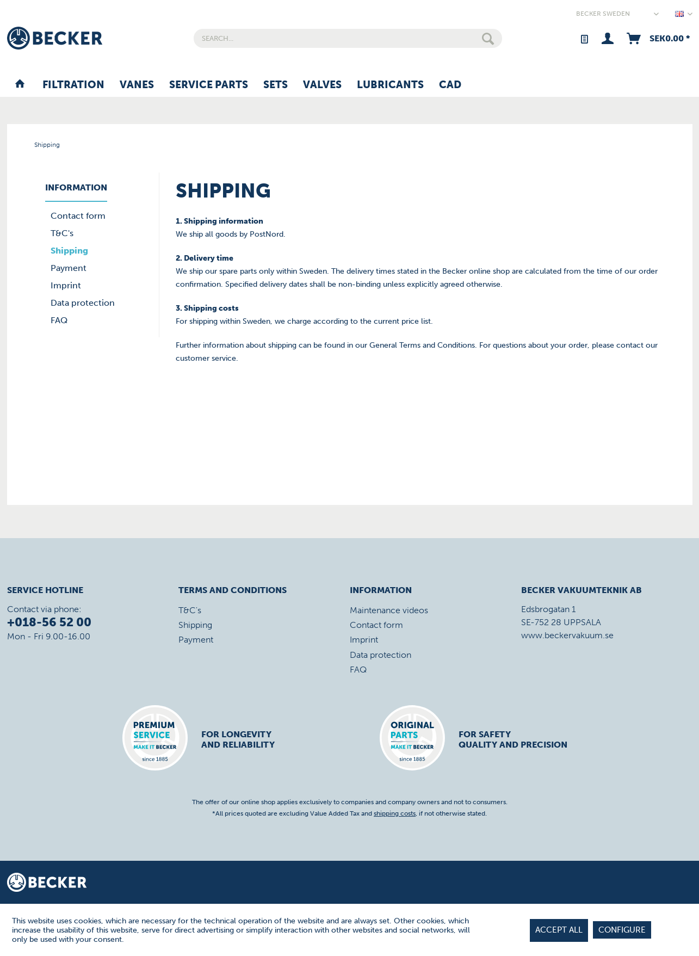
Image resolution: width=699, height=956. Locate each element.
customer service (206, 358)
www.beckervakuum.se (567, 635)
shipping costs (395, 813)
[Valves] (322, 85)
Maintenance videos (389, 610)
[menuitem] (348, 38)
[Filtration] (73, 85)
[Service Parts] (208, 85)
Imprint (66, 285)
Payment (68, 268)
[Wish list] (583, 38)
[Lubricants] (390, 85)
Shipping (69, 250)
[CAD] (450, 85)
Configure (622, 930)
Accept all (559, 930)
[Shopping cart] (657, 38)
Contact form (78, 216)
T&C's (62, 233)
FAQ (59, 320)
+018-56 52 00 (49, 622)
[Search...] (348, 38)
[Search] (488, 38)
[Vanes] (137, 85)
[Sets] (275, 85)
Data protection (83, 303)
